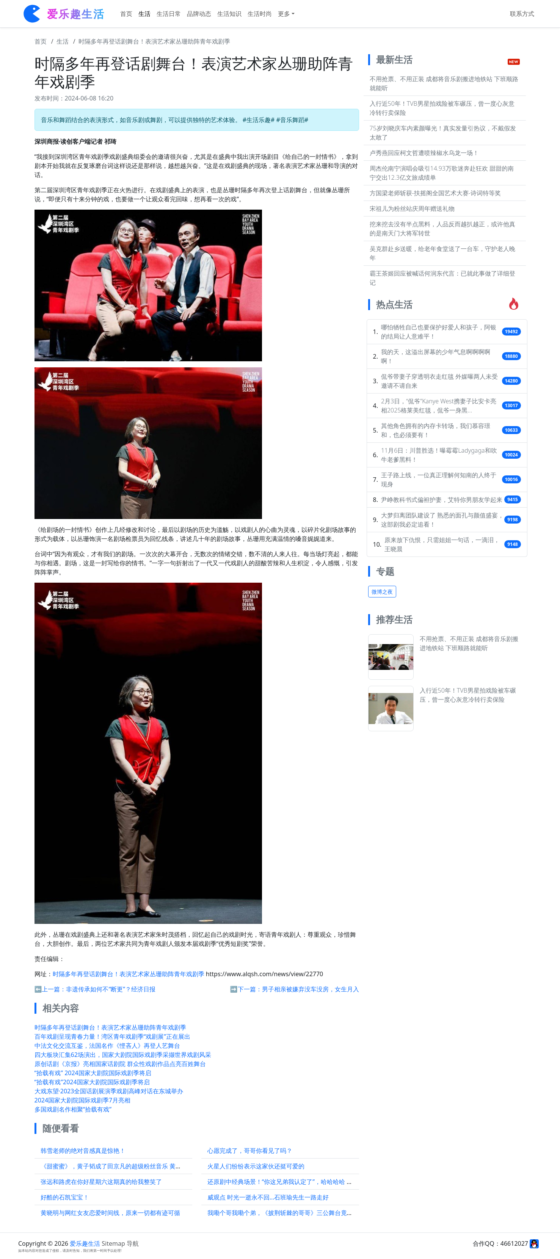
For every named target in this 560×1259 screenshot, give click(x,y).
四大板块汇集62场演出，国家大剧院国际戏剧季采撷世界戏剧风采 (123, 1054)
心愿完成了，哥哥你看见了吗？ (249, 1150)
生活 (144, 13)
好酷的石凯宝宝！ (65, 1197)
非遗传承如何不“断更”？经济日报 (110, 989)
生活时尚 (260, 13)
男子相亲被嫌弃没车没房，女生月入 (310, 989)
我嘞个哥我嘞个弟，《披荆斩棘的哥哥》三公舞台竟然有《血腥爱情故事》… (310, 1213)
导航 (133, 1243)
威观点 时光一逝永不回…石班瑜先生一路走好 (268, 1197)
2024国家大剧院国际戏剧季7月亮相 (83, 1100)
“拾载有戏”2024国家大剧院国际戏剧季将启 (92, 1082)
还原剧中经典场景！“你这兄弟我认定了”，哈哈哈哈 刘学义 (286, 1181)
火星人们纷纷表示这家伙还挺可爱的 (255, 1166)
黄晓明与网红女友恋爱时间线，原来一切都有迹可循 (110, 1213)
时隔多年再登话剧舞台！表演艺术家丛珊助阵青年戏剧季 (154, 41)
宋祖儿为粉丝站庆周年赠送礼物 (412, 208)
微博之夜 (382, 591)
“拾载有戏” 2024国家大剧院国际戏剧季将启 (93, 1073)
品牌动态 (199, 13)
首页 (126, 13)
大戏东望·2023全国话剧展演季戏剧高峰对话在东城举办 (109, 1091)
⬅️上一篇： (50, 989)
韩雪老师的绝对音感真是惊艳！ (83, 1150)
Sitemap (113, 1243)
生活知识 (229, 13)
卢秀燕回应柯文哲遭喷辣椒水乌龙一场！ (424, 153)
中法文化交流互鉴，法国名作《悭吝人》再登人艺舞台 (107, 1045)
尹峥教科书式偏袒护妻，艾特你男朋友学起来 (441, 499)
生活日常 (169, 13)
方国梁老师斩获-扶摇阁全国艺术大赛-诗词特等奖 (435, 193)
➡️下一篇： (246, 989)
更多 (284, 13)
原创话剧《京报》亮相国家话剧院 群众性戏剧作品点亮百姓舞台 (120, 1064)
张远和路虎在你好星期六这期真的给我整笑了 (101, 1181)
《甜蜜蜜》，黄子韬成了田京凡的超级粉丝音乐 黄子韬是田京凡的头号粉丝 (141, 1166)
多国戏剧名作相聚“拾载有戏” (73, 1109)
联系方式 (522, 13)
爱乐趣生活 (85, 1243)
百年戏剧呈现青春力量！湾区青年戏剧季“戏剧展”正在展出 (113, 1036)
